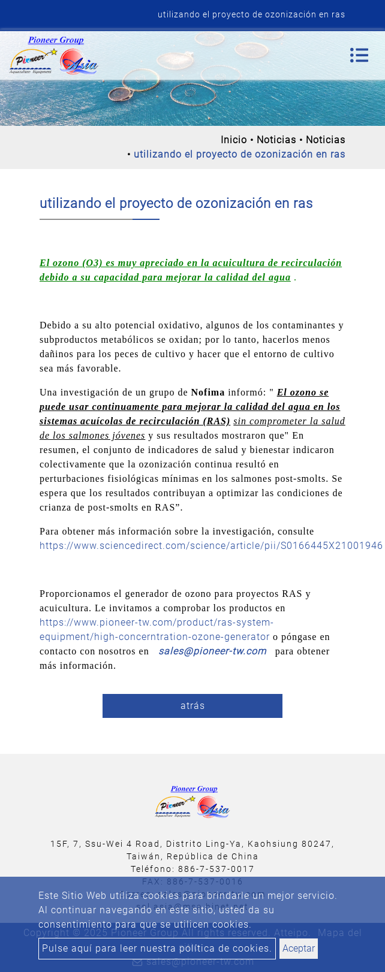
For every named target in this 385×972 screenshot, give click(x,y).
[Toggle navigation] (359, 55)
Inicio (234, 140)
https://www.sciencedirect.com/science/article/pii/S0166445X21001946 (211, 545)
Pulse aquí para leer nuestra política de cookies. (157, 948)
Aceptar (298, 948)
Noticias (276, 140)
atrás (193, 705)
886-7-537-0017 (216, 869)
